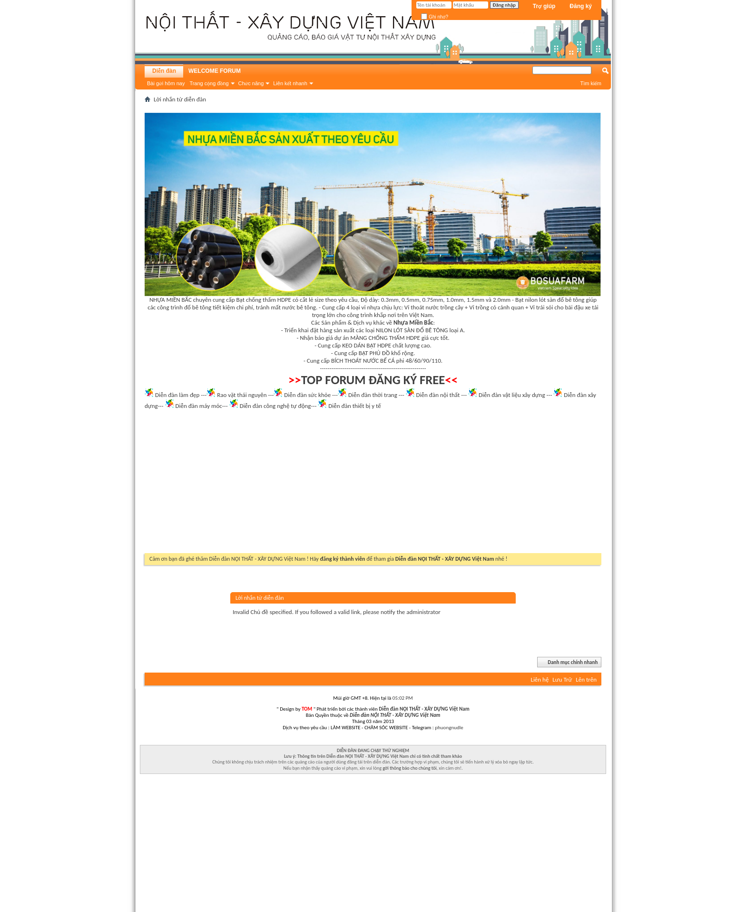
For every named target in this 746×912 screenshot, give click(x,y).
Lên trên (586, 679)
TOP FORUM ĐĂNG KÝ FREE (373, 379)
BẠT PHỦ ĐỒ (374, 353)
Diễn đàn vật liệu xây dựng (512, 394)
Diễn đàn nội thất (438, 394)
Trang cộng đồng (208, 83)
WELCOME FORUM (214, 71)
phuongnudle (449, 727)
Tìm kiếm (590, 83)
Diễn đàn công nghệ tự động (275, 405)
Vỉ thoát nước (421, 307)
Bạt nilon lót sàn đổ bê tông (549, 299)
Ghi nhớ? (434, 17)
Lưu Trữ (562, 679)
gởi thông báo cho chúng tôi (409, 768)
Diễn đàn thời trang (372, 394)
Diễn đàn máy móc (198, 405)
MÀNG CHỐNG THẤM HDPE (385, 337)
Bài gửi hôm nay (166, 83)
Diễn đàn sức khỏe (307, 394)
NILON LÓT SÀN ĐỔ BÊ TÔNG (412, 330)
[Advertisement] (373, 484)
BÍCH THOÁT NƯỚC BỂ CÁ (363, 360)
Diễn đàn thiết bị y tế (354, 405)
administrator (423, 611)
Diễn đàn (164, 71)
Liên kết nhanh (290, 83)
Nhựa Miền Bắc (413, 322)
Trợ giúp (544, 6)
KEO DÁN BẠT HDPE (366, 345)
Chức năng (251, 83)
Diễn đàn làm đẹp (177, 394)
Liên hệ (539, 679)
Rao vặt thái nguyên (241, 394)
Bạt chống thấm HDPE (263, 299)
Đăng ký (580, 6)
